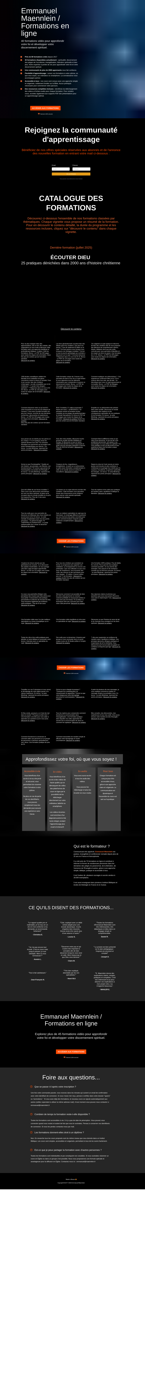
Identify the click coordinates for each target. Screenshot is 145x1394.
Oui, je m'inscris (71, 174)
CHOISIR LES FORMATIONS (71, 541)
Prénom (75, 165)
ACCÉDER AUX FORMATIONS (45, 108)
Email (54, 165)
